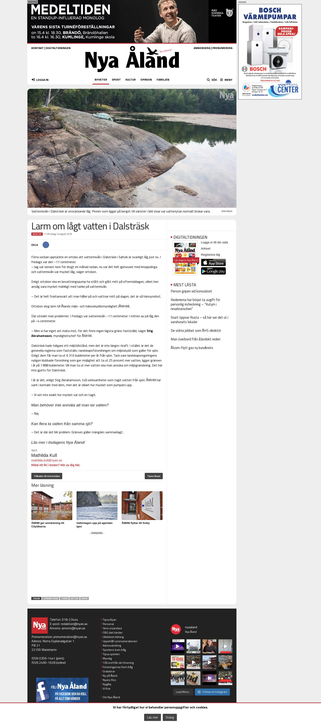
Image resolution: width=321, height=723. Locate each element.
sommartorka (50, 598)
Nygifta (107, 684)
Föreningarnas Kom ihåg (118, 667)
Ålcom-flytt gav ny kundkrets (192, 347)
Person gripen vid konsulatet (191, 291)
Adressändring (112, 645)
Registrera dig (210, 254)
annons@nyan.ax (73, 628)
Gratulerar (109, 671)
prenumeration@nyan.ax (70, 636)
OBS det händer (113, 632)
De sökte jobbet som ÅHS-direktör (196, 330)
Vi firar (107, 688)
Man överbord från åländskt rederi (195, 339)
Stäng (170, 717)
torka (64, 598)
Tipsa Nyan (153, 476)
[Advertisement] (97, 564)
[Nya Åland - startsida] (132, 73)
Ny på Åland (110, 675)
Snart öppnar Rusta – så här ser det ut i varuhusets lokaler (199, 320)
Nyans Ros (109, 680)
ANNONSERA (202, 48)
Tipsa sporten (111, 654)
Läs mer (152, 717)
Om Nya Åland (111, 697)
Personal (108, 624)
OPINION (146, 79)
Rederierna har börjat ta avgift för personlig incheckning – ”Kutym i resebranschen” (195, 304)
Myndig (107, 658)
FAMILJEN (163, 79)
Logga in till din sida (214, 242)
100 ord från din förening (118, 662)
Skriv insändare (112, 628)
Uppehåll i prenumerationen (120, 641)
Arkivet (205, 248)
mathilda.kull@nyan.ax (46, 460)
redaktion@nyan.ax (74, 623)
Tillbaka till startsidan (47, 476)
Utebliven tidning (113, 637)
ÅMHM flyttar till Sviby (136, 523)
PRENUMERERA (222, 48)
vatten (74, 598)
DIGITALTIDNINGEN (58, 48)
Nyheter (37, 234)
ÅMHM (84, 598)
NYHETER (101, 79)
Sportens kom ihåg (114, 650)
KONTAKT (37, 48)
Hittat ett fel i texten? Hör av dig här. (55, 465)
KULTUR (130, 79)
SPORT (116, 79)
